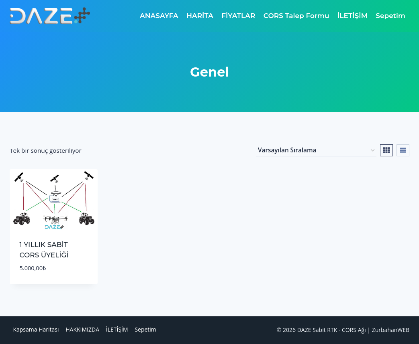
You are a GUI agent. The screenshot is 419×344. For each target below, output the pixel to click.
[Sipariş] (316, 150)
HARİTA (199, 16)
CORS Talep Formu (296, 16)
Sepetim (390, 16)
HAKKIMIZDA (82, 329)
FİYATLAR (238, 16)
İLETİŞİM (352, 16)
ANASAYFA (159, 16)
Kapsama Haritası (36, 329)
